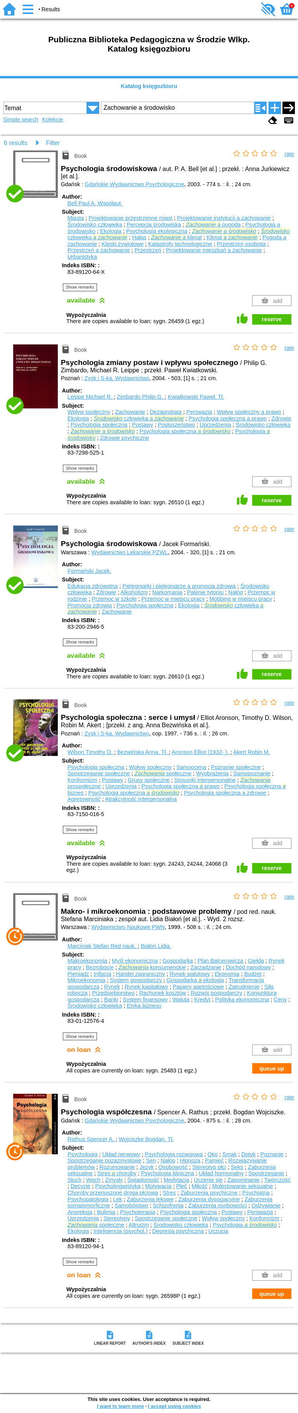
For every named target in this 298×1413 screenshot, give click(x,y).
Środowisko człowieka (95, 224)
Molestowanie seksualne (242, 1186)
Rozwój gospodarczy (217, 993)
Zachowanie (130, 412)
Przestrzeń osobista (241, 244)
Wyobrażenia (212, 773)
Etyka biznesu (144, 1006)
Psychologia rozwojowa (174, 1154)
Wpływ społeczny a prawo (249, 412)
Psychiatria (255, 1193)
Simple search (20, 119)
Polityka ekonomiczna (242, 999)
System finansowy (145, 999)
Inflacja (102, 974)
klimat (176, 237)
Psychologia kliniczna (167, 1173)
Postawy (142, 425)
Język (147, 1167)
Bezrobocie (100, 967)
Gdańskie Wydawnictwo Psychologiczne (134, 184)
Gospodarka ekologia (195, 980)
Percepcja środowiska (154, 224)
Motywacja (158, 1186)
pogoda (213, 224)
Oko (213, 1154)
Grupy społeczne (149, 780)
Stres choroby (117, 1173)
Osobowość (172, 1167)
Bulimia (106, 1212)
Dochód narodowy (248, 967)
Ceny (280, 999)
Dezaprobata (166, 412)
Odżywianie (265, 1205)
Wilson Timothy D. (91, 752)
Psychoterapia (137, 1212)
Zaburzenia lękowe (150, 1199)
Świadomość (143, 1180)
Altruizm (139, 1225)
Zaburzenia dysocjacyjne (209, 1199)
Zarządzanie (206, 967)
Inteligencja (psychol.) (120, 1231)
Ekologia (110, 231)
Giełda (256, 961)
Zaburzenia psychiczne (208, 1193)
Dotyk (248, 1154)
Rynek (112, 987)
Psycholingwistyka (117, 1186)
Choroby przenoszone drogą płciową (113, 1193)
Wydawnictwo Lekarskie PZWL (129, 552)
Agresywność (84, 799)
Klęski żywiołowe (123, 244)
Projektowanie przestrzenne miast (130, 218)
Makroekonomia (87, 961)
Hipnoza (190, 1160)
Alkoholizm (134, 592)
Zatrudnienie (244, 987)
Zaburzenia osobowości (217, 1205)
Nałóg (235, 592)
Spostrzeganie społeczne (99, 773)
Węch (93, 1180)
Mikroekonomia (87, 980)
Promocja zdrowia (90, 605)
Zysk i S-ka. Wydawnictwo (116, 378)
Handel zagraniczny (140, 974)
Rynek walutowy (190, 974)
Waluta (180, 999)
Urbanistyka (82, 257)
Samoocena (191, 767)
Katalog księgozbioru (149, 86)
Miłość (200, 1186)
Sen (151, 1160)
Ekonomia (227, 974)
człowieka (139, 418)
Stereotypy (117, 1218)
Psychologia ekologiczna (156, 231)
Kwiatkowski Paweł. (196, 397)
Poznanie (272, 1154)
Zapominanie (243, 1180)
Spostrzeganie (266, 1173)
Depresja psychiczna (178, 1231)
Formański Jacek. (89, 571)
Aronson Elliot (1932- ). (201, 752)
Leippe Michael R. (91, 397)
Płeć (181, 1186)
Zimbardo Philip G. (141, 397)
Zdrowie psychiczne (124, 438)
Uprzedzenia (215, 425)
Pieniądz (78, 974)
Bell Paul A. (95, 203)
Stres (169, 1193)
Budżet (253, 974)
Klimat (232, 237)
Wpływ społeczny (89, 412)
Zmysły (114, 1180)
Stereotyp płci (209, 1167)
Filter (53, 143)
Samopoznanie (251, 773)
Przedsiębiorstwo (113, 993)
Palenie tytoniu (205, 592)
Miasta (76, 218)
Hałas (139, 237)
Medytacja (176, 1180)
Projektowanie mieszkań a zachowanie (214, 250)
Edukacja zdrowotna (93, 586)
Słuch (74, 1180)
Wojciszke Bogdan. (146, 1139)
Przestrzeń (148, 250)
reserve (272, 319)
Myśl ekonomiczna (135, 961)
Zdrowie (281, 418)
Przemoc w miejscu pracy (172, 599)
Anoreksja (80, 1212)
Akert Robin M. (251, 752)
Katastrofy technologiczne (180, 244)
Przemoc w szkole (114, 599)
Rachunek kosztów (162, 993)
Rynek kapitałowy (146, 987)
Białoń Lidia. (156, 946)
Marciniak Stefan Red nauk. (103, 946)
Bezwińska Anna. (143, 752)
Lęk (117, 1199)
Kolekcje (52, 119)
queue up (271, 1068)
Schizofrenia (168, 1205)
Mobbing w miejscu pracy (240, 599)
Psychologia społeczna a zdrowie (225, 793)
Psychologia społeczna (99, 425)
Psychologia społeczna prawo (180, 786)
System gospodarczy (136, 980)
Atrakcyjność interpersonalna (141, 799)
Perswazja (199, 412)
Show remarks (80, 287)
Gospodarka (178, 961)
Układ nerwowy (121, 1154)
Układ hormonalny (221, 1173)
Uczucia (218, 1231)
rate (289, 154)
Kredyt (202, 999)
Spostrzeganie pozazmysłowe (104, 1160)
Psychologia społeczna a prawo (228, 418)
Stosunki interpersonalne (205, 780)
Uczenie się (208, 1180)
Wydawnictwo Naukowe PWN (128, 927)
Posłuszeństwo (176, 425)
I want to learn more (120, 1406)
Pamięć (214, 1160)
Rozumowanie (117, 1167)
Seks (237, 1167)
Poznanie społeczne (236, 767)
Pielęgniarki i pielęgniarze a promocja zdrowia (179, 586)
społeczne (163, 773)
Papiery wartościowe (198, 987)
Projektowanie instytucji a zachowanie (224, 218)
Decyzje (80, 1186)
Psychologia (83, 1154)
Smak (229, 1154)
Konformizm (82, 780)
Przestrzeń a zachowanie (99, 250)
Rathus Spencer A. (92, 1139)
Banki (111, 999)
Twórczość (277, 1180)
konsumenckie (152, 967)
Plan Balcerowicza (220, 961)
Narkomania (167, 592)
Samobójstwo (131, 1205)
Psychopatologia (88, 1199)
